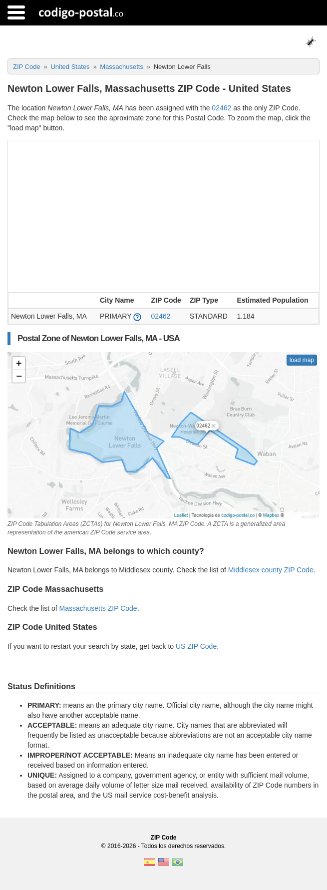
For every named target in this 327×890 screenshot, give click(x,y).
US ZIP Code (196, 646)
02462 (221, 108)
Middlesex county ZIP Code (271, 570)
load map (302, 360)
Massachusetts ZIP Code (98, 608)
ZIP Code (164, 837)
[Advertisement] (163, 215)
